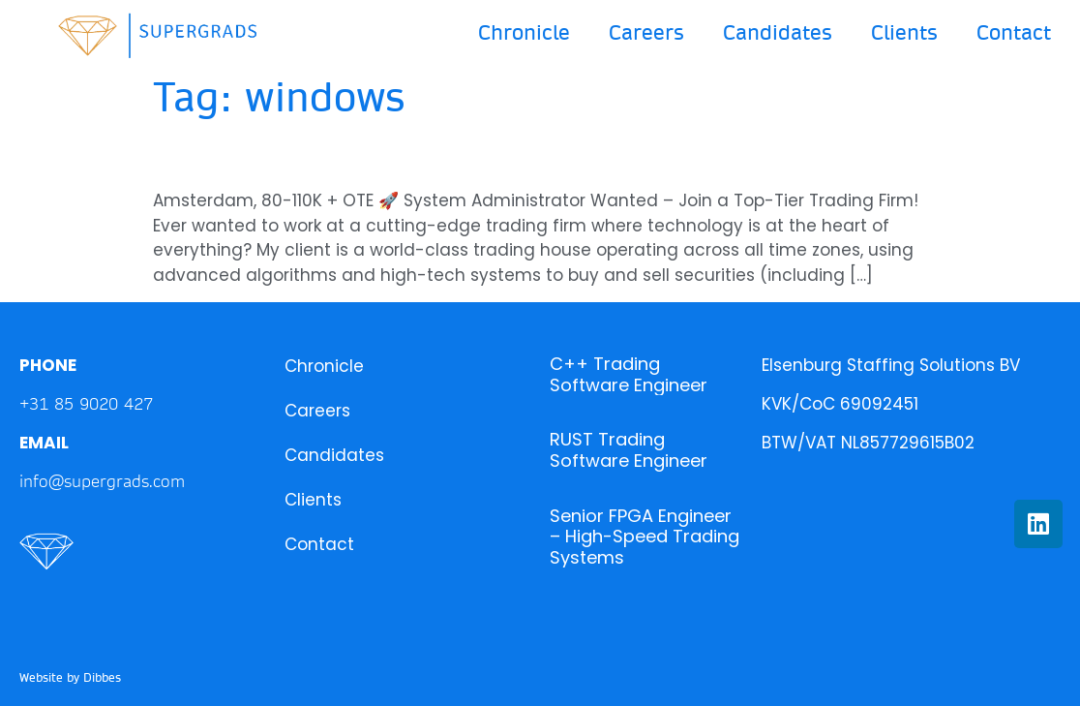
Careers (646, 32)
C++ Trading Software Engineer (628, 374)
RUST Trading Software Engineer (628, 450)
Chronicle (524, 32)
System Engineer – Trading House (404, 155)
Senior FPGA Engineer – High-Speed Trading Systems (644, 536)
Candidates (777, 32)
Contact (1013, 32)
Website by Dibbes (70, 677)
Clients (904, 32)
